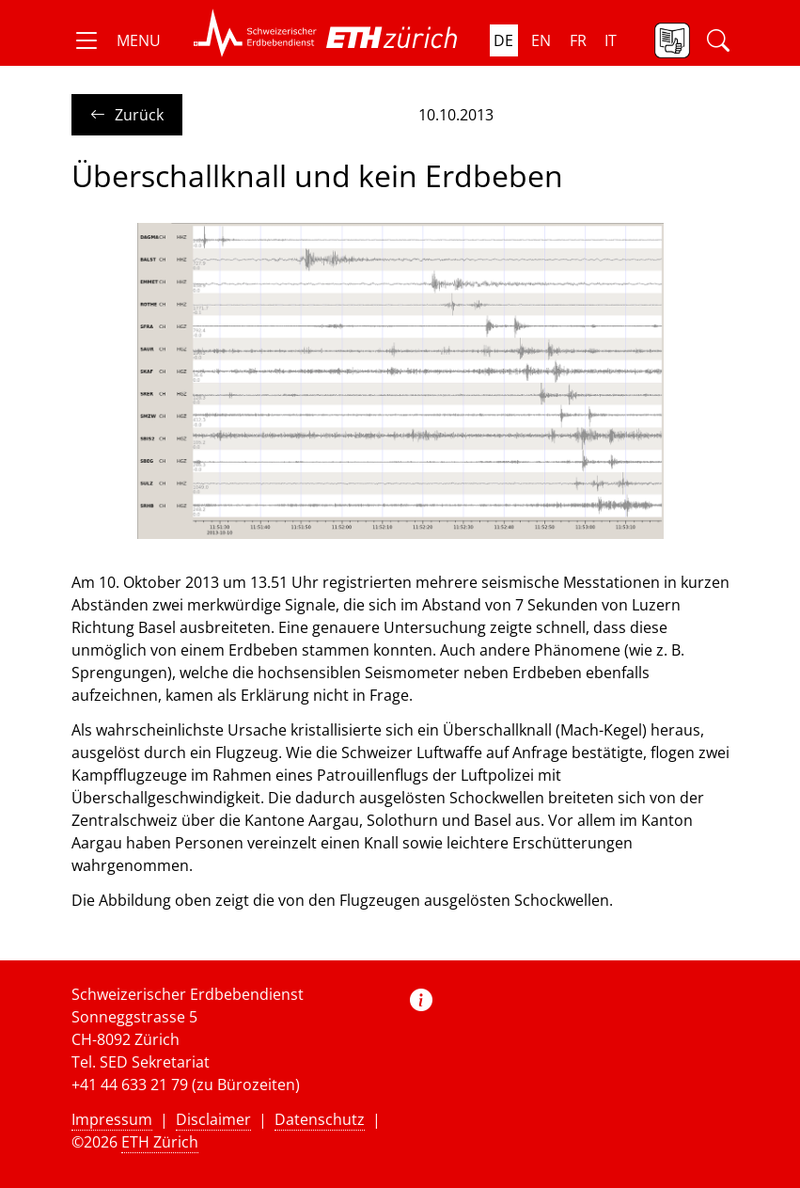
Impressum (111, 1119)
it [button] (610, 40)
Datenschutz (320, 1119)
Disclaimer (213, 1119)
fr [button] (578, 40)
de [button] (503, 40)
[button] (116, 40)
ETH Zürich (159, 1142)
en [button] (541, 40)
